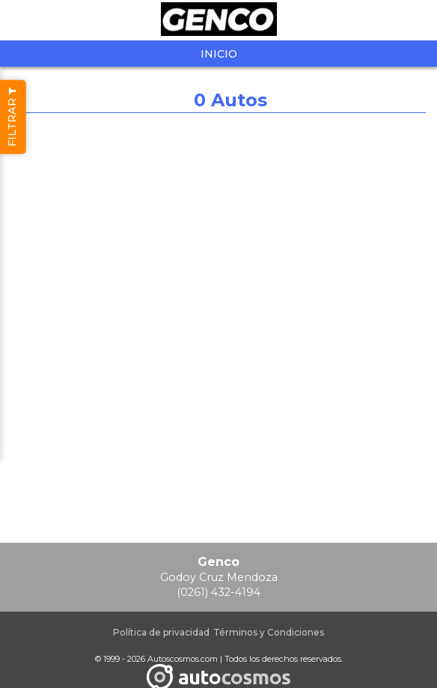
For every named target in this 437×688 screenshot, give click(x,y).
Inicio (219, 54)
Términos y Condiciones (268, 632)
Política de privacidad (161, 632)
